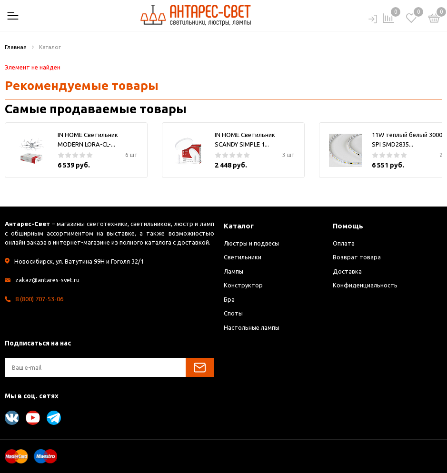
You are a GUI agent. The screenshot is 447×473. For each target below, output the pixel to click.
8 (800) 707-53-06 (39, 299)
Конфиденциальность (365, 285)
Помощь (348, 226)
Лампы (234, 271)
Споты (233, 313)
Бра (229, 299)
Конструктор (243, 285)
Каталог (239, 226)
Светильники (242, 257)
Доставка (347, 271)
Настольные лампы (252, 327)
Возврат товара (357, 257)
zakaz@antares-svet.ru (47, 279)
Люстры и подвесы (252, 243)
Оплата (344, 243)
